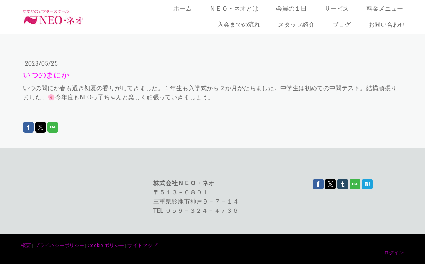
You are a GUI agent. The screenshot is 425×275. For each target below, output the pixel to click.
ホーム (182, 8)
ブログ (341, 24)
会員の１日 (291, 8)
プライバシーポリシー (59, 245)
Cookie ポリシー (106, 245)
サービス (336, 8)
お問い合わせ (386, 24)
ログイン (394, 253)
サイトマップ (142, 245)
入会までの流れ (238, 24)
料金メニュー (384, 8)
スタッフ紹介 (296, 24)
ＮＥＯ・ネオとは (233, 8)
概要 (26, 245)
